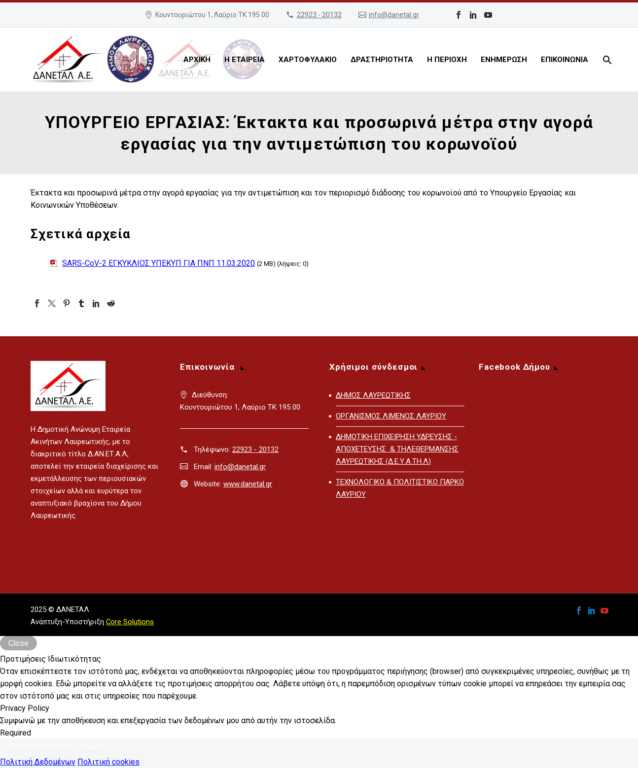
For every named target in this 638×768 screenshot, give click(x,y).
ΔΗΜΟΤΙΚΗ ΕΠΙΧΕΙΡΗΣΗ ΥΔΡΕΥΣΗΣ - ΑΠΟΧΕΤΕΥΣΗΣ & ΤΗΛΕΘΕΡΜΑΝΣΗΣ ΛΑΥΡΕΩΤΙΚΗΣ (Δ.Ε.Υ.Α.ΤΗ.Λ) (397, 449)
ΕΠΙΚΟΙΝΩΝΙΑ (564, 59)
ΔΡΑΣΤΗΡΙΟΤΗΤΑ (382, 59)
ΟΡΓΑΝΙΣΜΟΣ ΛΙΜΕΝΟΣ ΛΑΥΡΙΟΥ (391, 416)
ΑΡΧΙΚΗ (197, 59)
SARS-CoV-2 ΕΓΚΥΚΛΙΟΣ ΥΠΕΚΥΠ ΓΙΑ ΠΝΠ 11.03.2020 (158, 263)
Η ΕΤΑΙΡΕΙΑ (244, 59)
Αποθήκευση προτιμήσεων (55, 746)
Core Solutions (130, 621)
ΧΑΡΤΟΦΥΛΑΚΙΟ (308, 59)
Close (18, 643)
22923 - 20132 (319, 15)
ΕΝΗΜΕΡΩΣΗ (504, 59)
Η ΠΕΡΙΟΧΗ (447, 59)
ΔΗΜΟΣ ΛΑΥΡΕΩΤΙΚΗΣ (373, 395)
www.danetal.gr (247, 484)
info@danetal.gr (394, 15)
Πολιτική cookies (108, 762)
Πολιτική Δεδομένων (37, 762)
